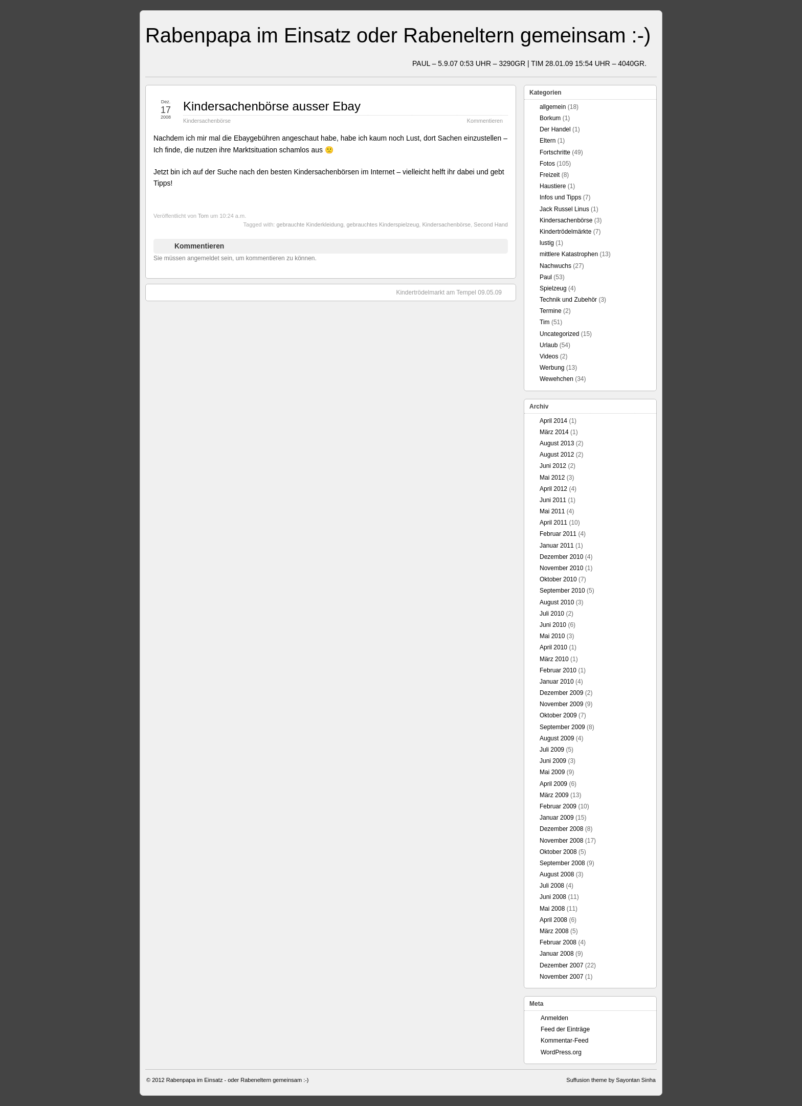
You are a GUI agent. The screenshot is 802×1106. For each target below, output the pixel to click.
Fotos (547, 163)
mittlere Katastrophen (569, 254)
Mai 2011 (552, 511)
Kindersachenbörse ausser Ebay (272, 106)
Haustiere (553, 186)
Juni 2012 (553, 465)
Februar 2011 (558, 533)
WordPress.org (561, 1052)
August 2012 (557, 454)
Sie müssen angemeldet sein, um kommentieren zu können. (235, 258)
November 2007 (561, 976)
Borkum (550, 118)
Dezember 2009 (561, 692)
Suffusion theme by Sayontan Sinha (611, 1080)
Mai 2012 (552, 477)
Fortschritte (555, 152)
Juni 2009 (553, 760)
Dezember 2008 (561, 828)
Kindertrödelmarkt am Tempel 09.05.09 (454, 292)
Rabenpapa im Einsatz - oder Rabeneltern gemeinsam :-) (237, 1080)
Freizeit (550, 174)
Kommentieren (485, 121)
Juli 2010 (552, 613)
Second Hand (491, 224)
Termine (551, 310)
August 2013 (557, 443)
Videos (549, 356)
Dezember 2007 (561, 965)
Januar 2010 (557, 681)
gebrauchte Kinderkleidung (309, 224)
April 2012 (553, 488)
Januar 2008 (557, 953)
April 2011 (553, 522)
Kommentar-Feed (564, 1040)
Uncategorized (559, 333)
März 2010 (554, 659)
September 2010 (562, 590)
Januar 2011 (557, 545)
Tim (545, 322)
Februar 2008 (558, 942)
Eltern (547, 140)
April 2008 (553, 919)
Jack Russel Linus (564, 209)
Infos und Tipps (560, 197)
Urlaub (549, 345)
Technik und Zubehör (568, 299)
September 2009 (562, 727)
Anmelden (554, 1018)
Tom (203, 216)
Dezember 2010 (561, 556)
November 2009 (561, 704)
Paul (546, 277)
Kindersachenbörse (207, 121)
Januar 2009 (557, 817)
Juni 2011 (553, 500)
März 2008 (554, 931)
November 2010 (561, 568)
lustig (547, 242)
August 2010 (557, 602)
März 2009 (554, 795)
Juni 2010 (553, 624)
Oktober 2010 (558, 579)
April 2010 (553, 647)
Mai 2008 (552, 908)
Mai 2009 (552, 772)
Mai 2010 (552, 636)
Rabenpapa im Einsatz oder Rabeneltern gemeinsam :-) (398, 35)
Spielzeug (553, 288)
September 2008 (562, 863)
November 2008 (561, 840)
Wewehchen (556, 378)
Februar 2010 (558, 670)
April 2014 (553, 420)
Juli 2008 (552, 885)
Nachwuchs (555, 265)
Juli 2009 (552, 749)
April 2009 (553, 783)
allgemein (553, 106)
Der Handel (555, 129)
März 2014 (554, 432)
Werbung (552, 367)
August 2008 (557, 874)
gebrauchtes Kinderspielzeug (382, 224)
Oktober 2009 (558, 715)
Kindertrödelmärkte (565, 231)
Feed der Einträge (565, 1029)
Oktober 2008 (558, 851)
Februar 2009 (558, 806)
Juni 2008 (553, 896)
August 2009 (557, 738)
